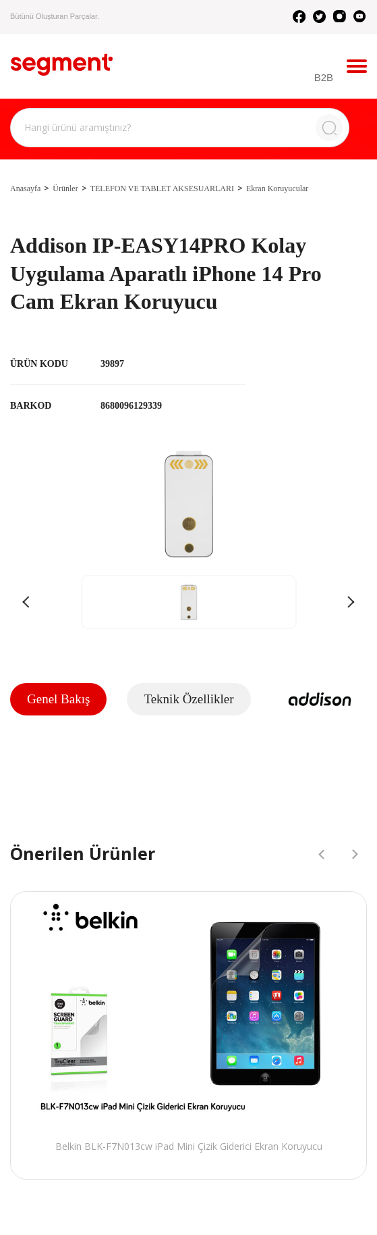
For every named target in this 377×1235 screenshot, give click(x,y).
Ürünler (65, 188)
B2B (323, 77)
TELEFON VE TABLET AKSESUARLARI (162, 188)
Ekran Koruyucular (277, 188)
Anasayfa (25, 188)
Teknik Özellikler (188, 699)
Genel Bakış (58, 699)
